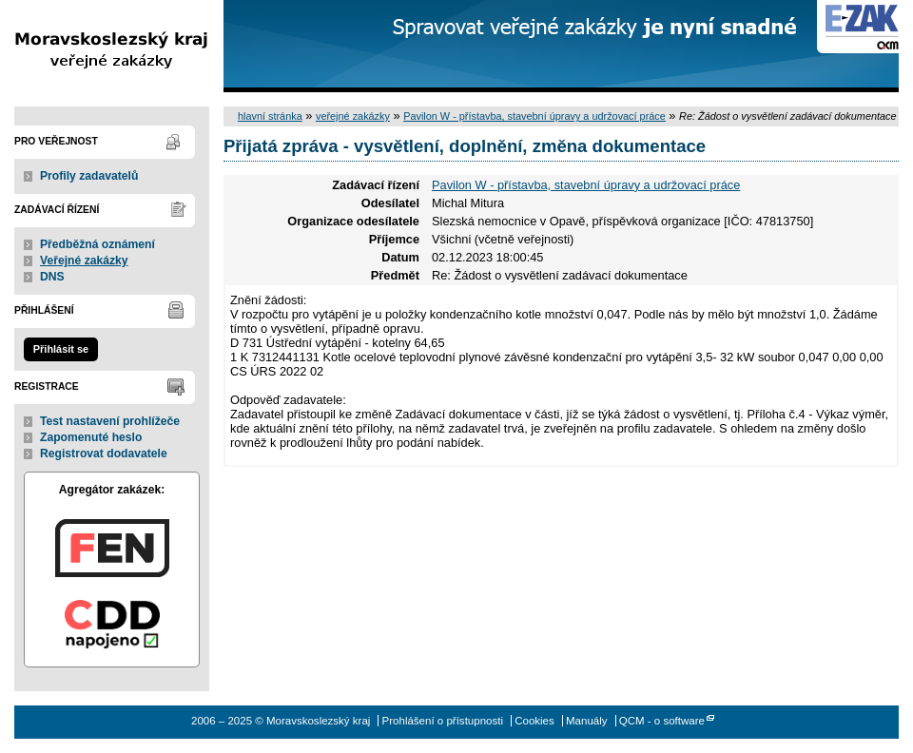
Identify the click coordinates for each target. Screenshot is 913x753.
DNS (52, 276)
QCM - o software (662, 720)
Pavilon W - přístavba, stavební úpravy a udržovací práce (534, 116)
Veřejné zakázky (84, 260)
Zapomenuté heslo (91, 437)
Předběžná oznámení (97, 244)
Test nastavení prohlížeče (110, 421)
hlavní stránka (270, 116)
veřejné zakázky (353, 116)
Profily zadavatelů (89, 176)
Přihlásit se (60, 349)
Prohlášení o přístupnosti (442, 720)
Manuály (587, 720)
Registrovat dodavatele (103, 453)
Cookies (534, 720)
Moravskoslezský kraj (111, 46)
